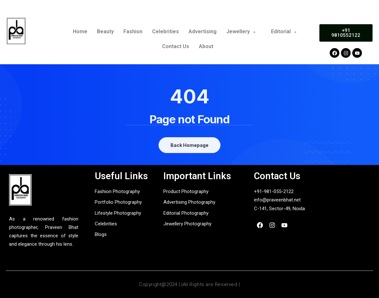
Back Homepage (189, 145)
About (206, 46)
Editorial (286, 31)
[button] (243, 31)
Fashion (132, 31)
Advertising (203, 31)
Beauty (105, 31)
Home (80, 31)
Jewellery (243, 31)
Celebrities (165, 31)
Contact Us (175, 46)
